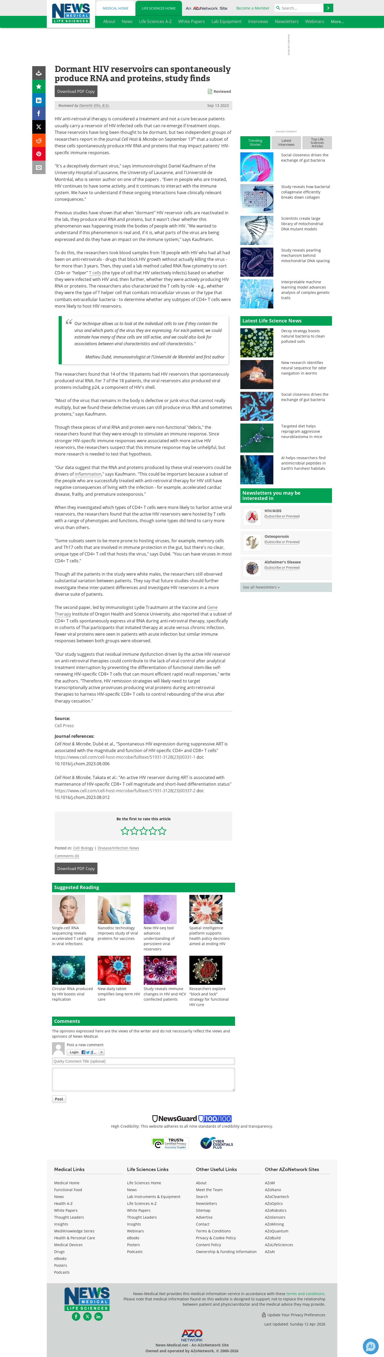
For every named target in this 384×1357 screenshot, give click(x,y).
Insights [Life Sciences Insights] (134, 1224)
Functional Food (68, 1189)
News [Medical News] (59, 1196)
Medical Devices (68, 1244)
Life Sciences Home (159, 8)
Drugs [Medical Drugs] (59, 1251)
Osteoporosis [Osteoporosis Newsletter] (277, 536)
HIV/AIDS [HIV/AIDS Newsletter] (273, 510)
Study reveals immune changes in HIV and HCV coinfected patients (165, 994)
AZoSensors (275, 1217)
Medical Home (115, 8)
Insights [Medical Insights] (61, 1224)
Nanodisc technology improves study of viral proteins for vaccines (118, 933)
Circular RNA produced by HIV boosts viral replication (72, 994)
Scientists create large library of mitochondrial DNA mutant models (302, 223)
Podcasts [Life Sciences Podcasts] (135, 1251)
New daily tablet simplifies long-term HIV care (119, 994)
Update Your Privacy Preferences (293, 1314)
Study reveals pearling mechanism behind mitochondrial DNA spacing (305, 255)
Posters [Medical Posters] (60, 1265)
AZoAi (270, 1251)
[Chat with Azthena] (371, 1346)
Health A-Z (63, 1203)
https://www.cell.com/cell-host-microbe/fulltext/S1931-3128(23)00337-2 (125, 791)
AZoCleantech (277, 1196)
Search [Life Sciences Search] (202, 1196)
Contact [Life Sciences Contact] (202, 1224)
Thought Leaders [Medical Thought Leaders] (69, 1217)
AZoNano (273, 1189)
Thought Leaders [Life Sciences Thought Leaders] (142, 1217)
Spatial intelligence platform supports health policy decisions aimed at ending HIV (209, 935)
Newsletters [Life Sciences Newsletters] (206, 1203)
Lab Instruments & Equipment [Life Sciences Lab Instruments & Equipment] (153, 1196)
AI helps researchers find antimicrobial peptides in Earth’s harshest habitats (303, 463)
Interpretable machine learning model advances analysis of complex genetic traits (305, 289)
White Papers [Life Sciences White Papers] (139, 1210)
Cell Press (64, 725)
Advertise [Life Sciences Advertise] (204, 1217)
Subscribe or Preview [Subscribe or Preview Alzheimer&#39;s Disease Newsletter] (282, 567)
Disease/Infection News (118, 847)
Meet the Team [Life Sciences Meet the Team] (209, 1189)
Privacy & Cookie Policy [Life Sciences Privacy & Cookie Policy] (216, 1237)
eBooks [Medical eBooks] (60, 1258)
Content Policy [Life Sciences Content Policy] (208, 1244)
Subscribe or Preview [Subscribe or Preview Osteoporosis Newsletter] (282, 541)
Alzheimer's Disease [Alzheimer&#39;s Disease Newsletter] (283, 561)
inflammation (88, 474)
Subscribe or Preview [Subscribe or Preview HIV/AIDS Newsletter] (282, 516)
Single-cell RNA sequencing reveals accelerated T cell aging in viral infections (73, 935)
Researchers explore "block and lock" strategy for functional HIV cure (209, 996)
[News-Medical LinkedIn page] (98, 1316)
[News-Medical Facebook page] (76, 1316)
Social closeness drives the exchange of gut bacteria (305, 157)
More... (322, 21)
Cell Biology (83, 847)
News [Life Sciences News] (132, 1189)
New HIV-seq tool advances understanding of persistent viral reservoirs (159, 938)
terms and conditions (305, 1293)
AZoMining (274, 1224)
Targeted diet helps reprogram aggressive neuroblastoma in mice (301, 431)
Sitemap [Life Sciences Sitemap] (203, 1210)
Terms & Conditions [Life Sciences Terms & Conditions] (213, 1230)
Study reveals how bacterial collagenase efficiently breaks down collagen (305, 192)
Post (59, 1098)
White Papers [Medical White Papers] (66, 1210)
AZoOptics (274, 1203)
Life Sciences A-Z (142, 1203)
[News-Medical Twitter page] (87, 1316)
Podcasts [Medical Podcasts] (62, 1272)
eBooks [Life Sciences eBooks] (133, 1237)
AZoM (270, 1182)
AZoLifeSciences (279, 1244)
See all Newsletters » (261, 587)
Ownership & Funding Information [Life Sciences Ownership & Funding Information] (226, 1251)
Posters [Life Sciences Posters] (133, 1244)
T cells (95, 273)
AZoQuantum (276, 1230)
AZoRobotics (276, 1210)
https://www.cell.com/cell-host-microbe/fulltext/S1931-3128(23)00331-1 (125, 757)
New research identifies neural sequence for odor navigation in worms (303, 368)
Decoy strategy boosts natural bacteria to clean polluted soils (303, 336)
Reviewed (222, 91)
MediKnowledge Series (74, 1230)
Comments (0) (67, 855)
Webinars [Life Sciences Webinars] (135, 1230)
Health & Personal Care (74, 1237)
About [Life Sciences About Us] (201, 1182)
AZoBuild (273, 1237)
